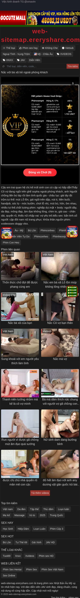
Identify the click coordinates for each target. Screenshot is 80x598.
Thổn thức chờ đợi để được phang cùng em (20, 284)
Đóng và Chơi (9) (40, 172)
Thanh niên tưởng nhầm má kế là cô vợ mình (20, 401)
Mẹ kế (6, 515)
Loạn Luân (39, 528)
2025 (42, 515)
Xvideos (29, 555)
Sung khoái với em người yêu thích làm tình (20, 361)
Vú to (32, 515)
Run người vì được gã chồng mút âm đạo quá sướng (19, 442)
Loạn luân (63, 509)
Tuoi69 (6, 555)
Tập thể (34, 509)
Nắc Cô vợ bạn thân (60, 322)
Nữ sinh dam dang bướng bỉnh (59, 442)
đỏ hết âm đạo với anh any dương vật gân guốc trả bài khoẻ (60, 483)
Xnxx (18, 555)
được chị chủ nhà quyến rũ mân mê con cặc (20, 482)
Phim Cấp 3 (56, 528)
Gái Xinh (36, 542)
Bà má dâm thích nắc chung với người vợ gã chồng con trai (60, 402)
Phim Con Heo (11, 242)
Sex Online (9, 575)
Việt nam (8, 509)
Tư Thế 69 (21, 542)
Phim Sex (31, 569)
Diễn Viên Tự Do (20, 236)
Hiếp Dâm (23, 528)
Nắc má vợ (60, 358)
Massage (19, 515)
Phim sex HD (46, 555)
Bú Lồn (32, 230)
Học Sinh (8, 528)
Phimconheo (48, 230)
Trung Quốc (56, 515)
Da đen (21, 509)
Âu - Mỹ (19, 230)
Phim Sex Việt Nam (52, 569)
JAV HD (50, 542)
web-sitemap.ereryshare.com (40, 35)
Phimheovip (59, 236)
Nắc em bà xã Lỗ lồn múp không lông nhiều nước (60, 284)
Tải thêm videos (40, 493)
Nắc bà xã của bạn (20, 322)
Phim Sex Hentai (12, 569)
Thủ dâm (48, 509)
